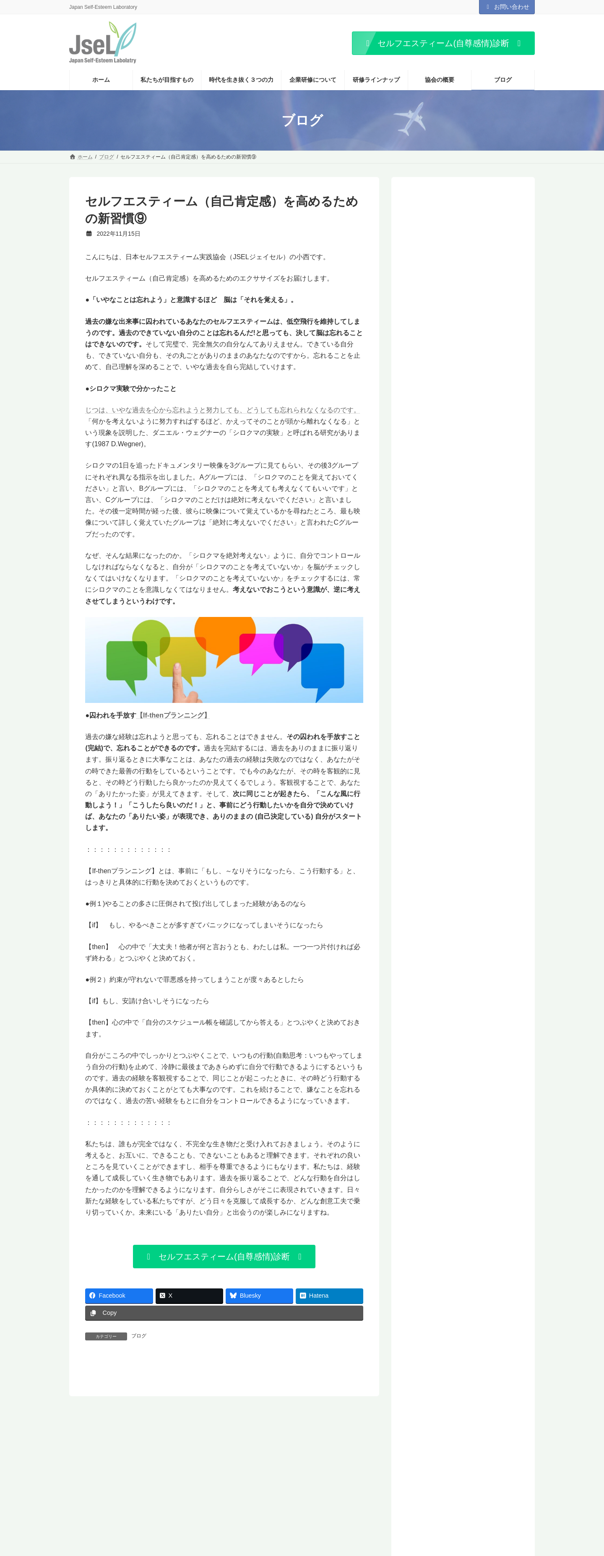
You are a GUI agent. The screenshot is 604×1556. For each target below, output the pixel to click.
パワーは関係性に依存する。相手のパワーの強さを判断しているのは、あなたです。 (465, 721)
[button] (443, 43)
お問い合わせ (507, 6)
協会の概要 (121, 1475)
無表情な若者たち (442, 744)
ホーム (84, 1475)
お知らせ (323, 1475)
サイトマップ (281, 1475)
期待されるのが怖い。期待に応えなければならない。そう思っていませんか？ (465, 649)
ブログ (138, 1336)
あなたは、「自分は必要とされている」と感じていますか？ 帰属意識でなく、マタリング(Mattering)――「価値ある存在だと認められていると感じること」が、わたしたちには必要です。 (483, 552)
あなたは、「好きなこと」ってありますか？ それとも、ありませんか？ (480, 328)
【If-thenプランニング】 (173, 715)
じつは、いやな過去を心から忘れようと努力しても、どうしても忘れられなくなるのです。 (222, 410)
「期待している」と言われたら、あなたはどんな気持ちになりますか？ (480, 375)
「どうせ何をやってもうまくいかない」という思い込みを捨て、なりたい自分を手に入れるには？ (465, 767)
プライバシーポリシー (223, 1475)
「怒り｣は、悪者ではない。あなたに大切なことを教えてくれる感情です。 (482, 233)
